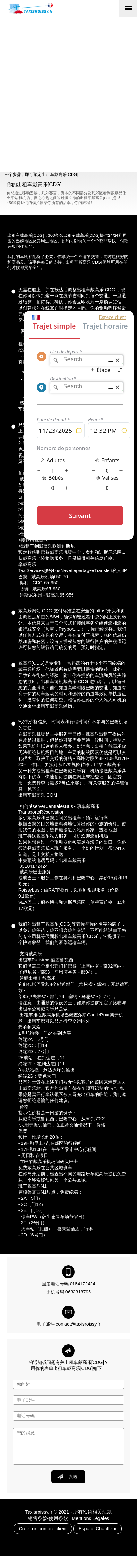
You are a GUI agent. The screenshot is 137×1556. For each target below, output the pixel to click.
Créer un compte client (43, 1528)
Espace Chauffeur (97, 1528)
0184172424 (83, 1283)
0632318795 (78, 1291)
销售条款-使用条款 (48, 1518)
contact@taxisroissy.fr (78, 1324)
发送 (66, 1476)
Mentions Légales (90, 1518)
